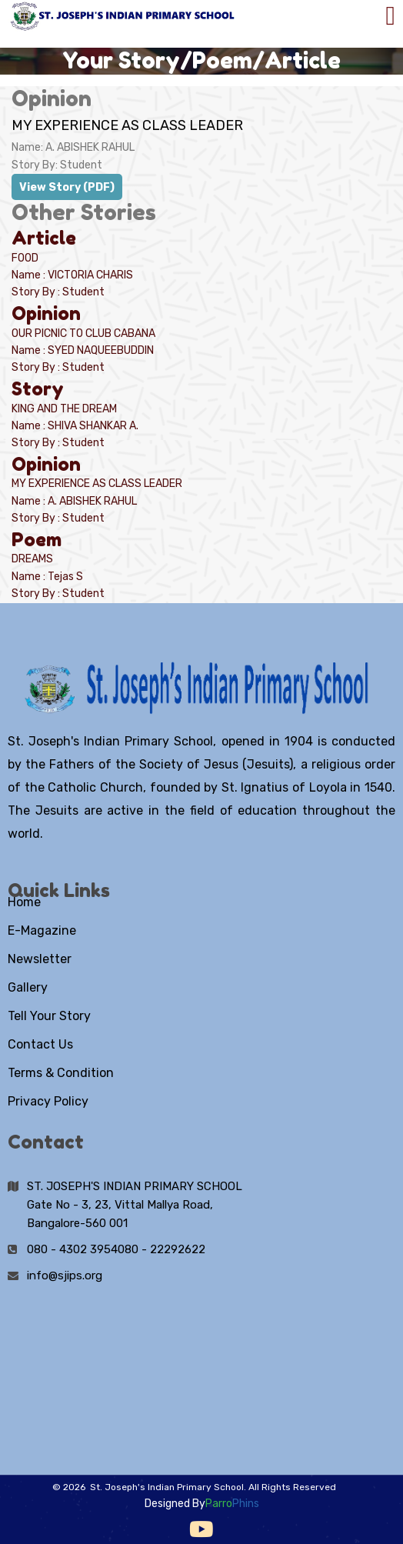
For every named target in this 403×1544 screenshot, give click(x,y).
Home (24, 902)
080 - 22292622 (161, 1249)
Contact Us (40, 1044)
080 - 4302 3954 (72, 1249)
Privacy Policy (48, 1101)
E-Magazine (42, 930)
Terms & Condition (61, 1072)
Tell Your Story (49, 1016)
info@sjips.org (64, 1275)
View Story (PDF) (67, 187)
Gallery (28, 987)
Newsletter (40, 959)
